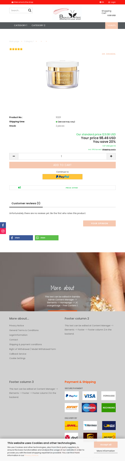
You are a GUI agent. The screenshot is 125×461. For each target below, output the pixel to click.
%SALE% (111, 25)
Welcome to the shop (22, 2)
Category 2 (38, 25)
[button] (101, 2)
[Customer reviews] (16, 51)
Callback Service (17, 353)
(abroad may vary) (66, 122)
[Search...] (30, 10)
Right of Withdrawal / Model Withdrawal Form (32, 349)
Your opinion (99, 223)
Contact (13, 339)
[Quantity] (62, 156)
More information (106, 450)
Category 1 (20, 25)
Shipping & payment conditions (25, 344)
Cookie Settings (17, 358)
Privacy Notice (31, 455)
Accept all (105, 444)
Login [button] (112, 2)
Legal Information (18, 335)
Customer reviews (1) (26, 203)
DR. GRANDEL (109, 53)
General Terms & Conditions (24, 330)
